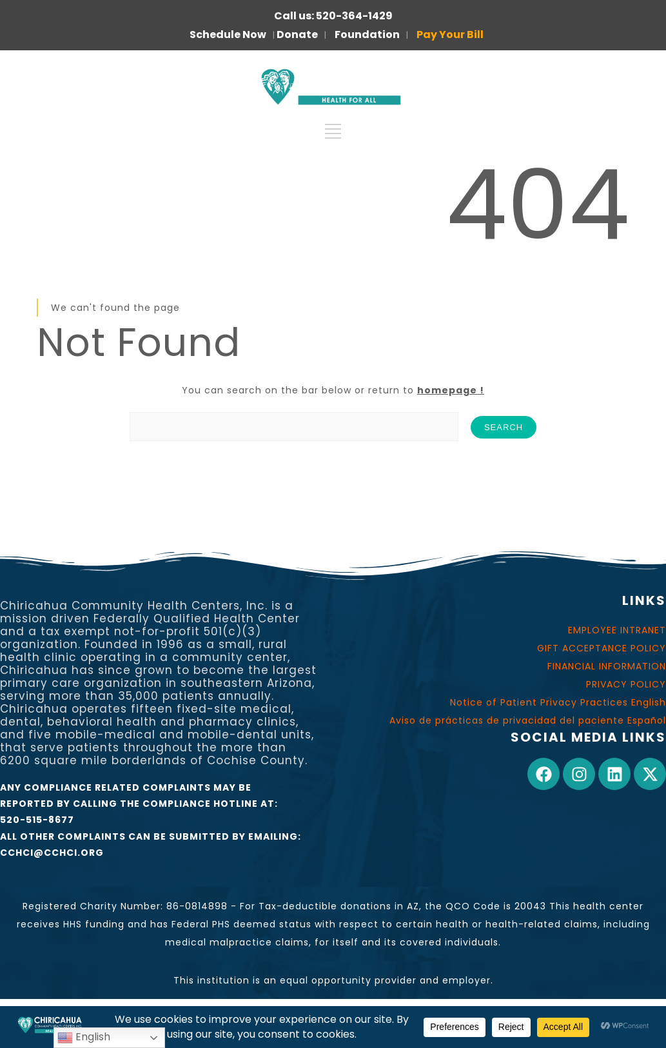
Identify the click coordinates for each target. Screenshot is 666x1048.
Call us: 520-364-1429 (333, 15)
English (83, 1037)
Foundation (367, 34)
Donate (297, 34)
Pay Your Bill (450, 34)
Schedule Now (228, 34)
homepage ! (450, 390)
